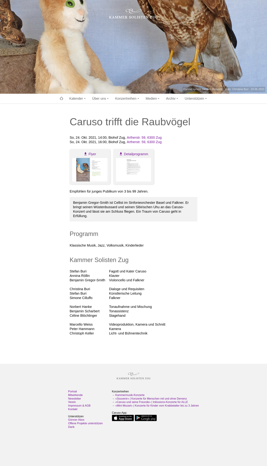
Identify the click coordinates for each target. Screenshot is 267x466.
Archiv (172, 98)
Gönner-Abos (76, 419)
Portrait (72, 391)
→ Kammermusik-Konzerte (128, 395)
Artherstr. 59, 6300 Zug (144, 137)
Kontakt (72, 409)
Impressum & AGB (79, 405)
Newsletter (74, 398)
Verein (72, 402)
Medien (153, 98)
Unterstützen (196, 98)
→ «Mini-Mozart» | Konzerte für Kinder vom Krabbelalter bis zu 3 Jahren (155, 405)
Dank (71, 426)
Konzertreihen (127, 98)
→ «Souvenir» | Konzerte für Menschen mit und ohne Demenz (149, 398)
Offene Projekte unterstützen (85, 423)
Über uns (100, 98)
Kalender (77, 98)
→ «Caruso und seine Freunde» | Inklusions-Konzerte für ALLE (150, 402)
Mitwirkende (75, 395)
